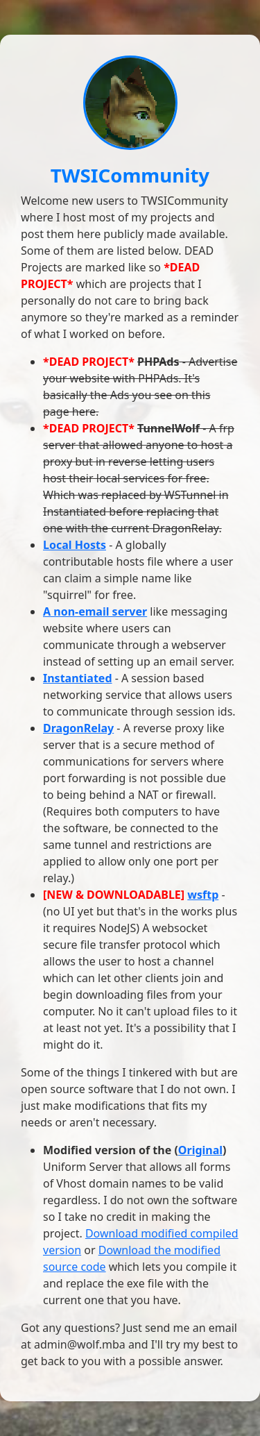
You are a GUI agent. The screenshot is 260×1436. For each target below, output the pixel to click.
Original (200, 1150)
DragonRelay (78, 728)
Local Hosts (74, 544)
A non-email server (95, 611)
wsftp (202, 894)
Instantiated (77, 678)
